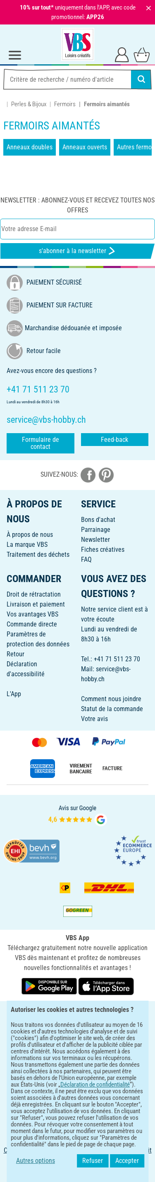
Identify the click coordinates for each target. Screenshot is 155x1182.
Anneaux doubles (29, 147)
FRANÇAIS (77, 1013)
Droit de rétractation (34, 594)
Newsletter (95, 539)
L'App (14, 694)
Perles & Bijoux (28, 104)
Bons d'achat (98, 520)
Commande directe (32, 624)
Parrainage (95, 530)
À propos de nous (30, 535)
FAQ (86, 559)
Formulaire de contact (40, 443)
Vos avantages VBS (32, 614)
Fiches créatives (102, 549)
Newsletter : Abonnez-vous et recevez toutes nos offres (77, 205)
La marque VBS (27, 544)
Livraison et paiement (36, 604)
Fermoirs (65, 104)
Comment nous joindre (111, 699)
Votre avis (94, 719)
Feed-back (114, 440)
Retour (15, 654)
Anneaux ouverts (84, 147)
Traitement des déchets (38, 554)
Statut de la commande (112, 709)
